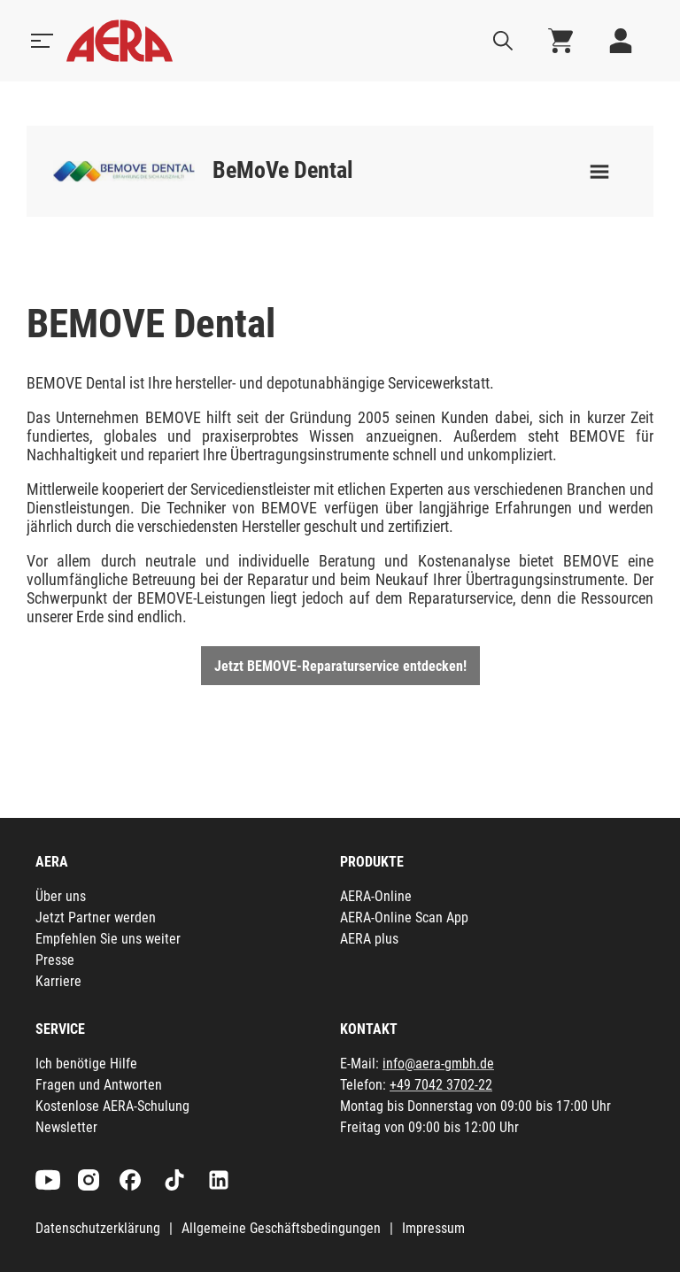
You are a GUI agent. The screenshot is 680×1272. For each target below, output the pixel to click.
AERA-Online (376, 896)
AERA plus (369, 938)
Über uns (60, 896)
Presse (54, 960)
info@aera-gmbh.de (438, 1063)
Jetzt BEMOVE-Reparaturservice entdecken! (340, 666)
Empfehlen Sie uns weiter (108, 938)
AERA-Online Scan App (404, 917)
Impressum (433, 1228)
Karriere (58, 981)
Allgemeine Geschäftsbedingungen (281, 1228)
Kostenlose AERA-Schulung (112, 1106)
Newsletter (66, 1127)
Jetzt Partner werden (95, 917)
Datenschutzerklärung (97, 1228)
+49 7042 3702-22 (441, 1084)
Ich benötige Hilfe (86, 1063)
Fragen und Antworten (98, 1084)
